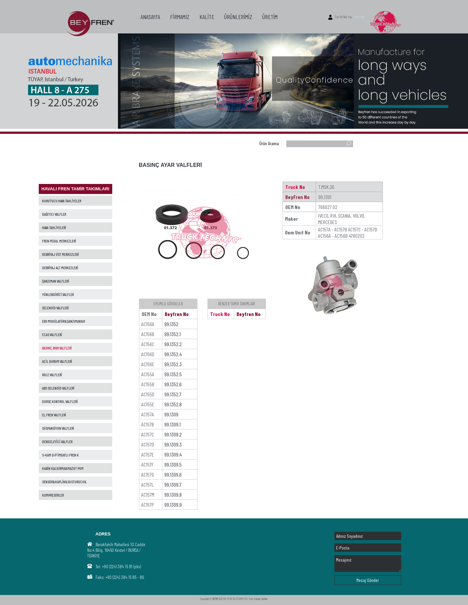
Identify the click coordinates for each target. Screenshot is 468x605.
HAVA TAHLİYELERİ (54, 227)
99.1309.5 (173, 464)
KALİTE (206, 16)
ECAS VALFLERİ (52, 334)
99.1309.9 (173, 504)
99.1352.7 (172, 394)
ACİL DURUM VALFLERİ (57, 361)
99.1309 (171, 414)
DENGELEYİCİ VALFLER (57, 441)
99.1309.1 (172, 424)
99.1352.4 (173, 354)
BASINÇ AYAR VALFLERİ (57, 347)
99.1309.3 (173, 444)
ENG (361, 17)
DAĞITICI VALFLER (54, 214)
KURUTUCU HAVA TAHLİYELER (61, 200)
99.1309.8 (173, 494)
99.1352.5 (173, 374)
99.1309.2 (173, 434)
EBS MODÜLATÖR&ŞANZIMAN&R (63, 321)
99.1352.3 (173, 364)
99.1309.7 (172, 484)
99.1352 (171, 324)
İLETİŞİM (149, 51)
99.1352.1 (172, 334)
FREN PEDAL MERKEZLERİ (59, 240)
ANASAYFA (150, 16)
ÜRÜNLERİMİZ (238, 16)
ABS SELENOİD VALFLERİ (58, 388)
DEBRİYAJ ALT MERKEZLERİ (60, 267)
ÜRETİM (270, 16)
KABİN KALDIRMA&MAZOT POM (63, 468)
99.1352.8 (173, 404)
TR (356, 17)
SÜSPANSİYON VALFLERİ (58, 428)
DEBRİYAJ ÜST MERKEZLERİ (60, 254)
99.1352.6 (173, 384)
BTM (215, 599)
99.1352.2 (173, 344)
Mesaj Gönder (367, 580)
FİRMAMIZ (179, 16)
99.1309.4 (173, 454)
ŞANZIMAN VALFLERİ (55, 281)
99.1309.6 (173, 474)
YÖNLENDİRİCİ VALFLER (58, 294)
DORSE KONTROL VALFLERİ (60, 401)
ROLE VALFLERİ (52, 374)
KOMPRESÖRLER (53, 495)
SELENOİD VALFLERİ (55, 307)
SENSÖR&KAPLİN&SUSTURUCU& (64, 481)
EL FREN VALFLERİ (54, 414)
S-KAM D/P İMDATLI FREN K (60, 454)
